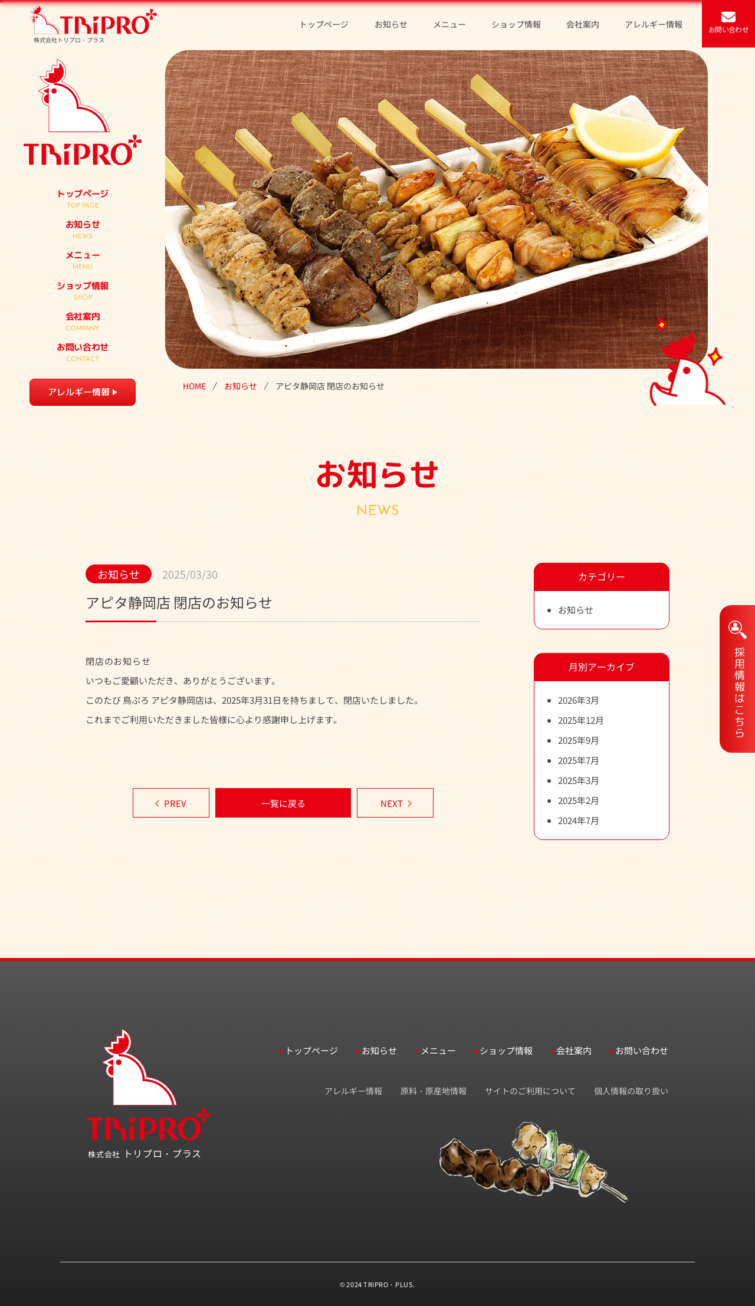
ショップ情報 (506, 1050)
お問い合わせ (641, 1050)
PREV (175, 803)
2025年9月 (578, 740)
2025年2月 (578, 800)
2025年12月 (581, 720)
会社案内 (574, 1050)
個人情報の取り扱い (631, 1091)
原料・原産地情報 (434, 1091)
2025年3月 (578, 780)
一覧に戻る (283, 803)
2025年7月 (578, 760)
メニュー (438, 1050)
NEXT (391, 803)
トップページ (311, 1050)
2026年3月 (578, 700)
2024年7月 (578, 820)
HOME (194, 386)
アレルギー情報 (79, 392)
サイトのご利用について (530, 1091)
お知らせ (240, 386)
